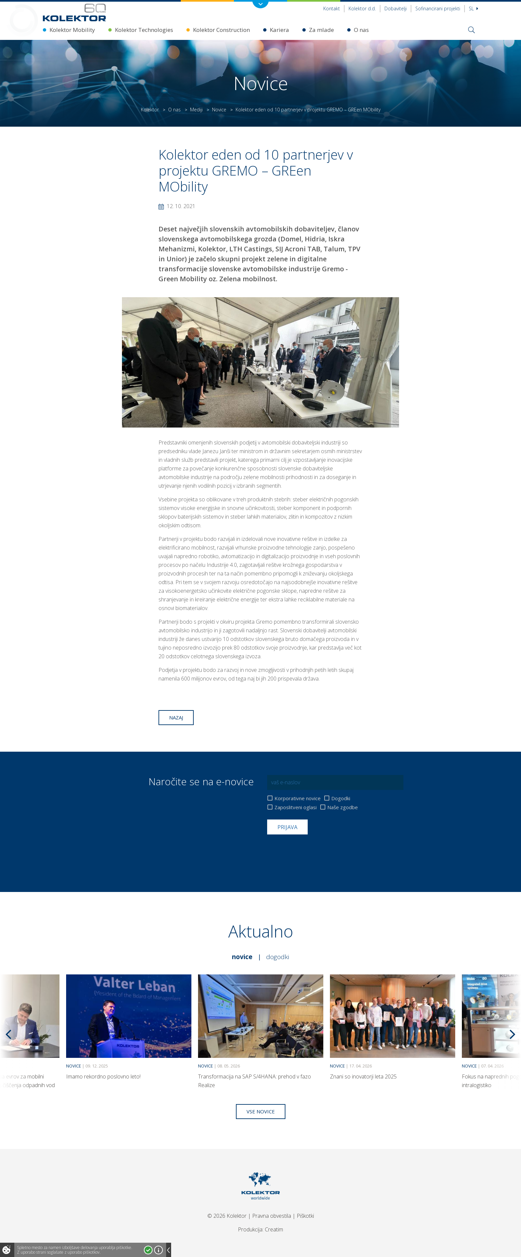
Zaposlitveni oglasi (295, 807)
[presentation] (317, 851)
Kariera (279, 30)
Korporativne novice (297, 798)
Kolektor (150, 109)
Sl (473, 8)
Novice (219, 109)
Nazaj (176, 717)
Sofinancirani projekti (437, 8)
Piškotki (305, 1215)
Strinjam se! (148, 1250)
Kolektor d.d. (362, 8)
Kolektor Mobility (72, 30)
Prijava (287, 827)
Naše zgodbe (342, 807)
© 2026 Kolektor (227, 1215)
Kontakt (331, 8)
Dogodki (340, 798)
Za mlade (321, 30)
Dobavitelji (395, 8)
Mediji (196, 109)
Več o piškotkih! (158, 1250)
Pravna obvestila (271, 1215)
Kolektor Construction (221, 30)
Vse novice (261, 1111)
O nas (361, 30)
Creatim (274, 1229)
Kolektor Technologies (144, 30)
